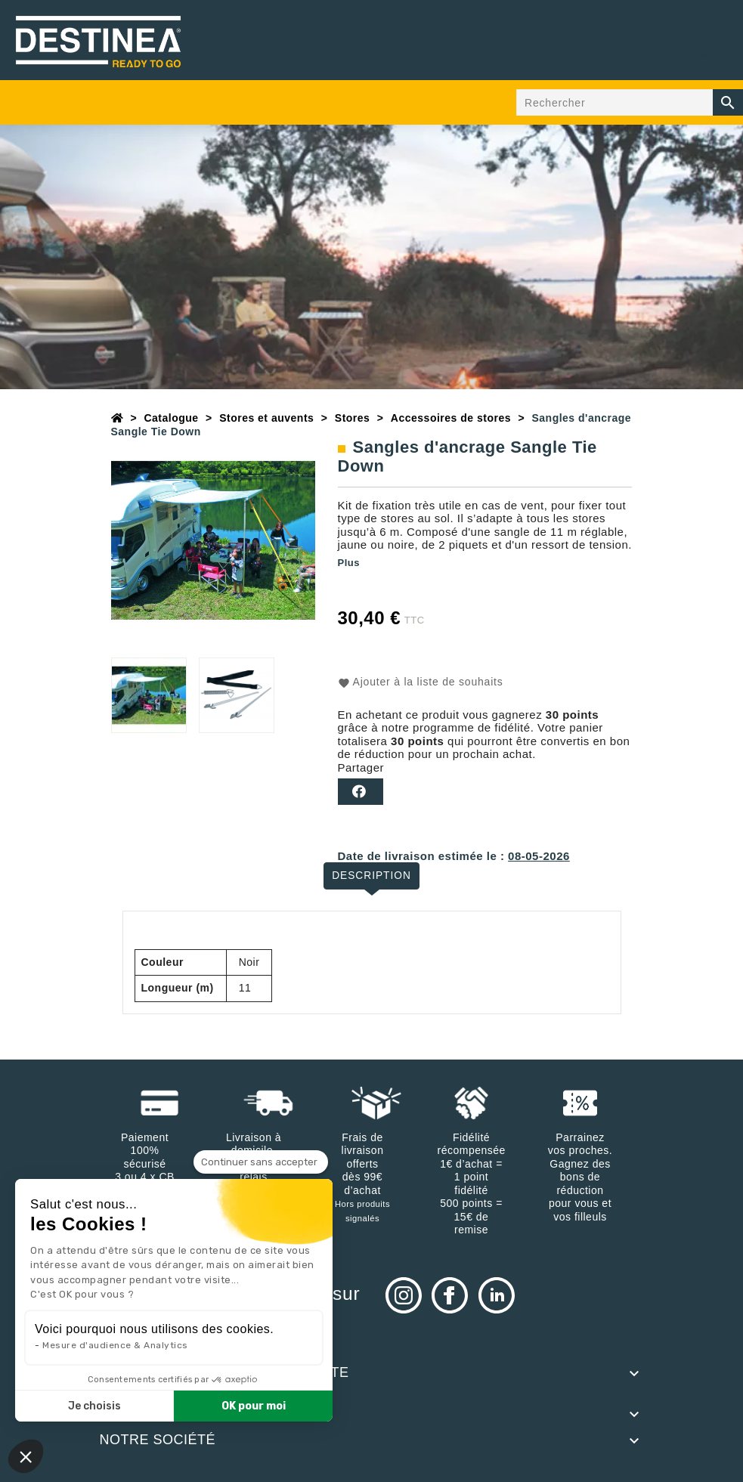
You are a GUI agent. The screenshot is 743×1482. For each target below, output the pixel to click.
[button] (26, 1456)
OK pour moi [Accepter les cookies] (253, 1406)
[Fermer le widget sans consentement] (260, 1162)
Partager (360, 791)
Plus (349, 562)
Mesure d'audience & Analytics (115, 1345)
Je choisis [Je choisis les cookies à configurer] (94, 1406)
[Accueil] (117, 418)
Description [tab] (371, 875)
